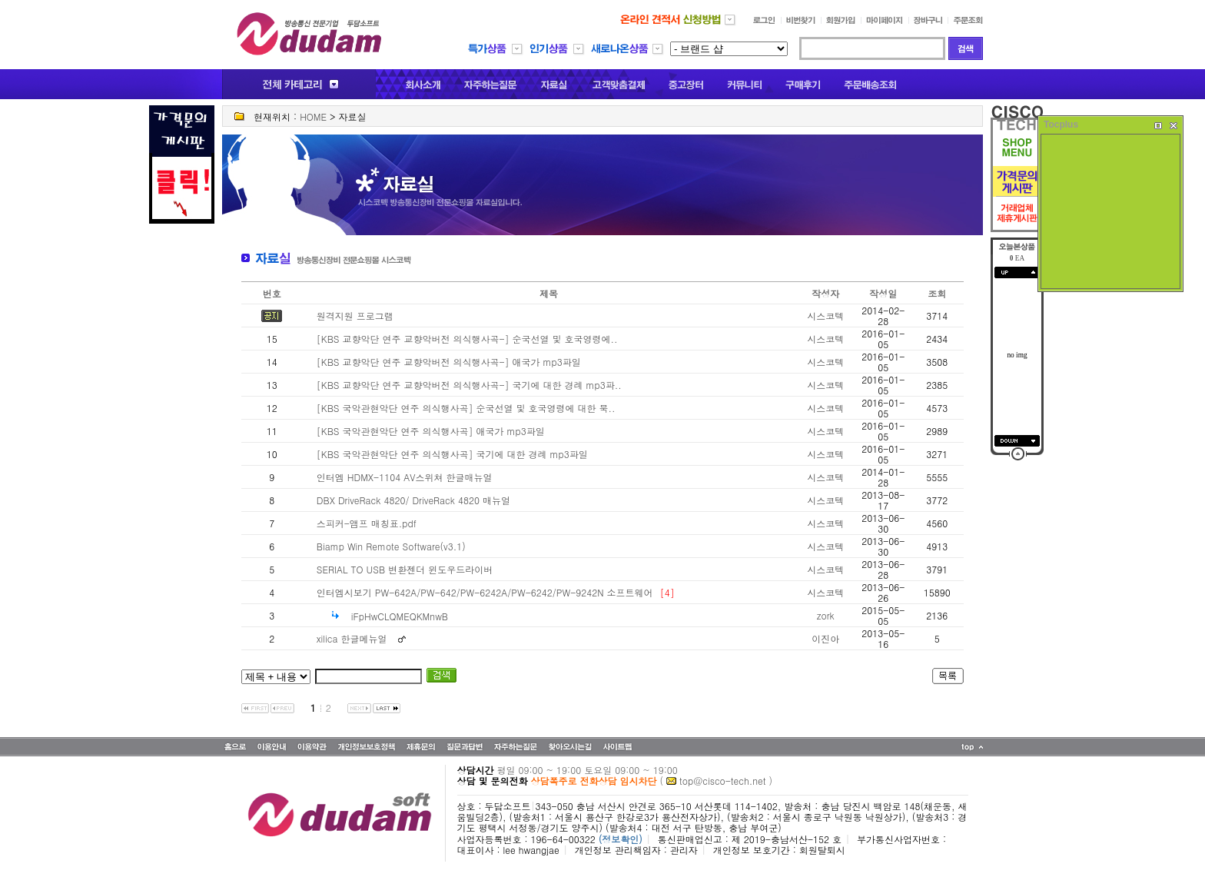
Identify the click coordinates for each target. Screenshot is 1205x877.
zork (826, 615)
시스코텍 (825, 315)
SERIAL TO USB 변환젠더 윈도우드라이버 (405, 569)
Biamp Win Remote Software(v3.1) (391, 546)
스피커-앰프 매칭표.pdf (367, 523)
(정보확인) (620, 838)
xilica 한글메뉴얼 (352, 638)
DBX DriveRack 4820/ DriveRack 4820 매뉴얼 (413, 500)
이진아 (825, 638)
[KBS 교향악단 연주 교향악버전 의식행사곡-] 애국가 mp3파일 (449, 361)
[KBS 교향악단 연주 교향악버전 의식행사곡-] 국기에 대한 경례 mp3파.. (469, 384)
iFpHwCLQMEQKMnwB (399, 616)
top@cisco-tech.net (722, 780)
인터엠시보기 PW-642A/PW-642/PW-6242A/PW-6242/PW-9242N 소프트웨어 (485, 592)
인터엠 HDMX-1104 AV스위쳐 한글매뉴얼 (405, 476)
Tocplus (1061, 124)
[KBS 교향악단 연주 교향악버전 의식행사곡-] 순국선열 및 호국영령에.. (467, 338)
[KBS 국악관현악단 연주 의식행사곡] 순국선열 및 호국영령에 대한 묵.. (466, 407)
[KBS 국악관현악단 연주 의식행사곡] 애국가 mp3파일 (431, 430)
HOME (313, 116)
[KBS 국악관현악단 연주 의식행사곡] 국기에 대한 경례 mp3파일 (452, 453)
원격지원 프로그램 (355, 315)
